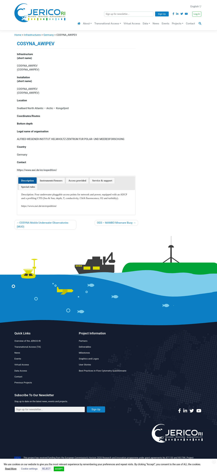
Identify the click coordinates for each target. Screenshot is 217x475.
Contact (190, 23)
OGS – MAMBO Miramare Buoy (115, 222)
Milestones (84, 353)
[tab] (27, 180)
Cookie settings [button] (29, 468)
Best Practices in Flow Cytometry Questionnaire (102, 370)
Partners (83, 341)
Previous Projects (23, 382)
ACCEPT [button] (59, 469)
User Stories (85, 364)
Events (165, 23)
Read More (10, 468)
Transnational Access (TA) (27, 347)
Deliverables (85, 347)
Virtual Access (132, 23)
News (156, 23)
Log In (197, 14)
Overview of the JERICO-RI (27, 341)
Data (145, 23)
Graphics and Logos (89, 358)
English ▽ (195, 6)
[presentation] (27, 180)
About (86, 23)
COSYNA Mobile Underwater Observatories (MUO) (42, 224)
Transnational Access (106, 23)
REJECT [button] (46, 468)
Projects (176, 23)
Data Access (20, 370)
